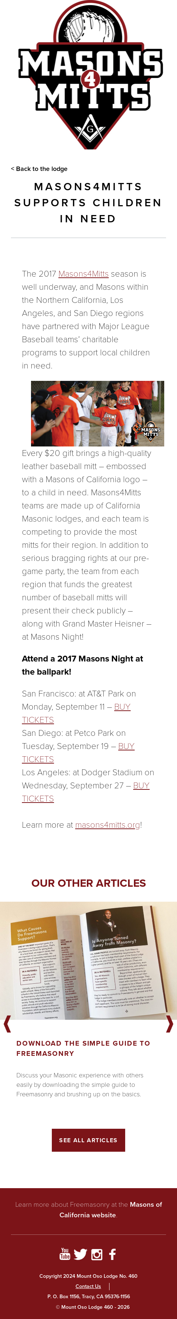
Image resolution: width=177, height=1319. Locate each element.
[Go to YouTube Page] (65, 1255)
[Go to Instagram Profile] (97, 1255)
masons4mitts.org (107, 824)
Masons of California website (110, 1209)
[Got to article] (88, 961)
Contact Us (88, 1286)
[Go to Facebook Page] (112, 1255)
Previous (7, 1024)
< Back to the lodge (39, 168)
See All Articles (88, 1140)
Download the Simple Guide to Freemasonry (83, 1048)
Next (169, 1024)
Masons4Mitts (83, 273)
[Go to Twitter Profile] (81, 1255)
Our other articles (88, 883)
